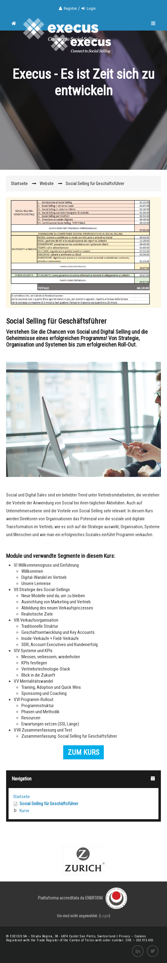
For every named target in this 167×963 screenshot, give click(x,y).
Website (47, 183)
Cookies (140, 936)
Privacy (125, 936)
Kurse (24, 810)
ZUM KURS (83, 752)
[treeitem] (83, 797)
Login (91, 8)
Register (70, 8)
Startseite (21, 796)
